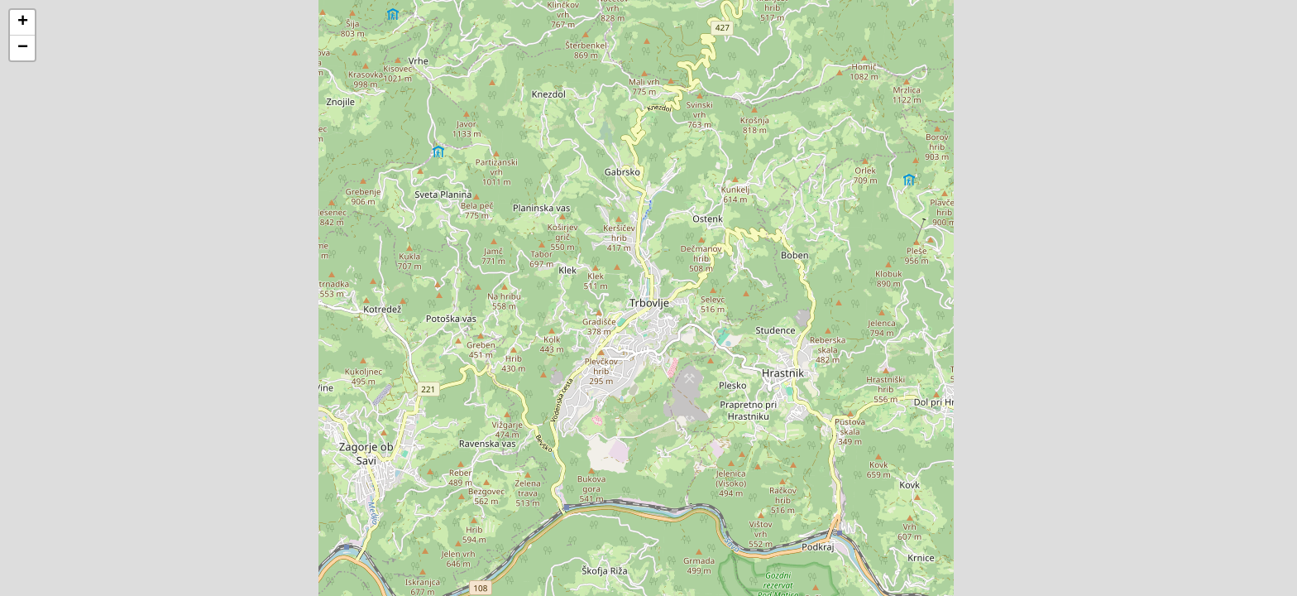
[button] (22, 23)
